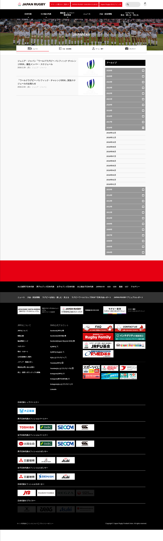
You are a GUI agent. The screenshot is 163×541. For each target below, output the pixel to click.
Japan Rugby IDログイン (109, 4)
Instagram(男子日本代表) (60, 389)
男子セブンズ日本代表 (45, 295)
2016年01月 (111, 184)
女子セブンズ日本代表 (66, 295)
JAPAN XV (27, 22)
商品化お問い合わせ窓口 (27, 378)
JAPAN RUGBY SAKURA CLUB (84, 4)
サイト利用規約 (23, 535)
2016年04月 (111, 170)
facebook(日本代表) (58, 345)
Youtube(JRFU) (56, 372)
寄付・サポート (24, 361)
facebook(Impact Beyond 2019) (63, 350)
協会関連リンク (24, 350)
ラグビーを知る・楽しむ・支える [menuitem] (130, 14)
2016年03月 (111, 175)
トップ (18, 22)
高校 (121, 295)
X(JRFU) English (57, 361)
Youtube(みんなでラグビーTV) (62, 378)
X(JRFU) (53, 356)
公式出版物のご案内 (26, 367)
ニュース (21, 305)
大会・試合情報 (33, 305)
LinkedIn (54, 400)
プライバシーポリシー (55, 535)
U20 (114, 295)
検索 (127, 4)
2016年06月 (111, 161)
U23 (109, 295)
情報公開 (21, 345)
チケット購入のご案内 (59, 4)
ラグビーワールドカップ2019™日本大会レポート (91, 305)
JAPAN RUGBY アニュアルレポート (128, 305)
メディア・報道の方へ (26, 372)
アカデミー (135, 295)
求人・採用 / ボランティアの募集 (31, 384)
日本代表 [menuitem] (28, 14)
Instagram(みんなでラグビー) (62, 395)
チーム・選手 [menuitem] (99, 49)
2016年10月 (111, 142)
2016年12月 (111, 133)
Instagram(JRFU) (57, 384)
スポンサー (22, 356)
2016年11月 (111, 137)
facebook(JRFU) (57, 339)
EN (145, 5)
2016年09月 (111, 147)
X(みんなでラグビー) (58, 367)
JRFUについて (23, 339)
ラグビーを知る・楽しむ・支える (55, 305)
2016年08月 (111, 152)
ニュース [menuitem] (86, 14)
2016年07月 (111, 156)
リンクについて (38, 535)
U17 (126, 295)
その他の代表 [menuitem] (45, 14)
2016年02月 (111, 180)
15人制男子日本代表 (26, 295)
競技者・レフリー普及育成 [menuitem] (67, 14)
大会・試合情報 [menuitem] (105, 14)
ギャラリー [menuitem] (132, 49)
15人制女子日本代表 (85, 295)
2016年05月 (111, 166)
